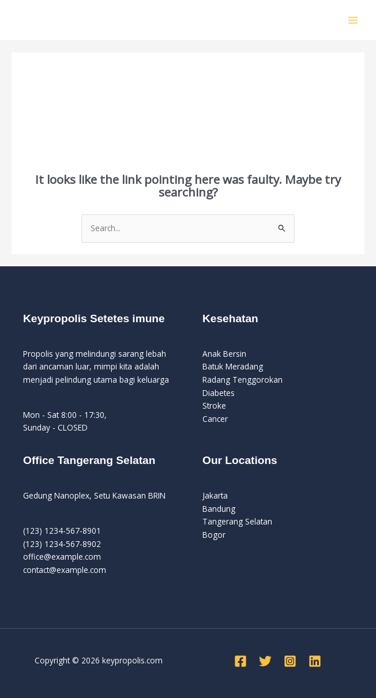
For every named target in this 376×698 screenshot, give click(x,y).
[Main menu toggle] (353, 20)
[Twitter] (265, 661)
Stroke (214, 405)
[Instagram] (290, 661)
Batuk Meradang (232, 366)
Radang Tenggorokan (242, 379)
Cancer (215, 418)
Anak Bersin (224, 353)
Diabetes (218, 392)
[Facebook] (240, 661)
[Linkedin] (315, 661)
